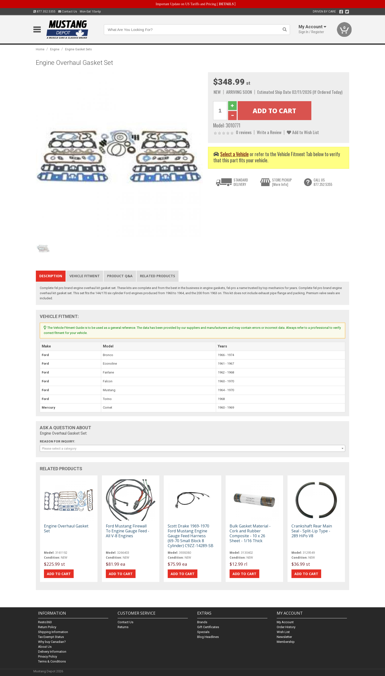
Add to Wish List (303, 132)
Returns (123, 627)
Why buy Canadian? (52, 642)
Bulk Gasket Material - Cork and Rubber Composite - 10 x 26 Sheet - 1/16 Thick (250, 533)
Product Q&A (120, 276)
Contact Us (67, 11)
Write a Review (269, 132)
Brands (202, 622)
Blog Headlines (208, 637)
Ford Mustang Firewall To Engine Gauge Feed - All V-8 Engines (127, 530)
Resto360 (45, 622)
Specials (203, 632)
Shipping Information (53, 632)
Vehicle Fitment (84, 276)
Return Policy (47, 627)
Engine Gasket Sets (78, 49)
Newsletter (284, 637)
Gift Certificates (208, 627)
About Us (45, 646)
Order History (286, 627)
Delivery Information (52, 651)
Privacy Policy (47, 656)
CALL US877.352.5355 (323, 182)
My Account (285, 622)
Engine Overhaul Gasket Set (66, 528)
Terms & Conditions (52, 661)
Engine (54, 49)
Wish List (283, 632)
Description (50, 276)
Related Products (157, 276)
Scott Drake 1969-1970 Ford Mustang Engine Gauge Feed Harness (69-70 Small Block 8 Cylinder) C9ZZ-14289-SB (190, 536)
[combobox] (192, 448)
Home (40, 49)
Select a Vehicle (234, 154)
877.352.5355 (44, 11)
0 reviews (243, 132)
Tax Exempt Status (51, 637)
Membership (286, 642)
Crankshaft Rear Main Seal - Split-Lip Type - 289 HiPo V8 (311, 530)
